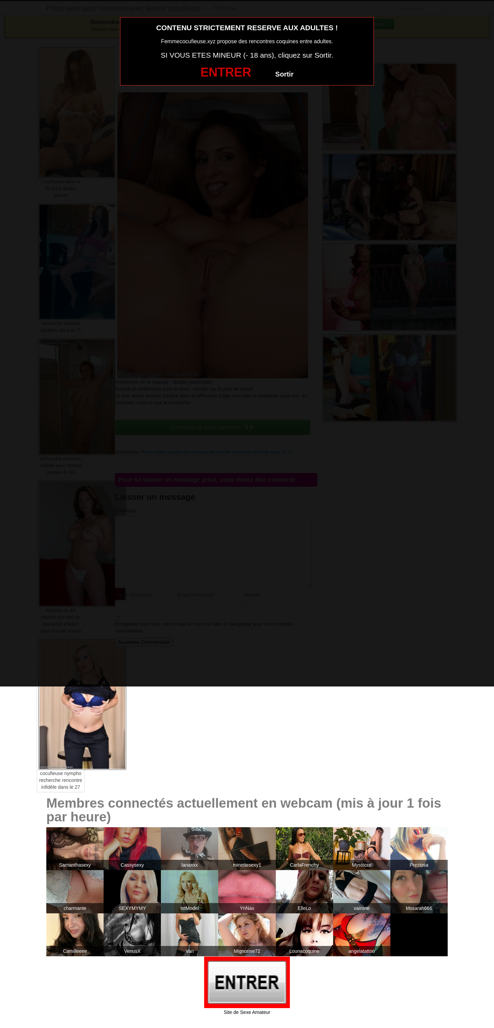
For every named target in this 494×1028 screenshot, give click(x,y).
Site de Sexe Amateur (247, 1012)
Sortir (284, 74)
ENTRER (225, 72)
